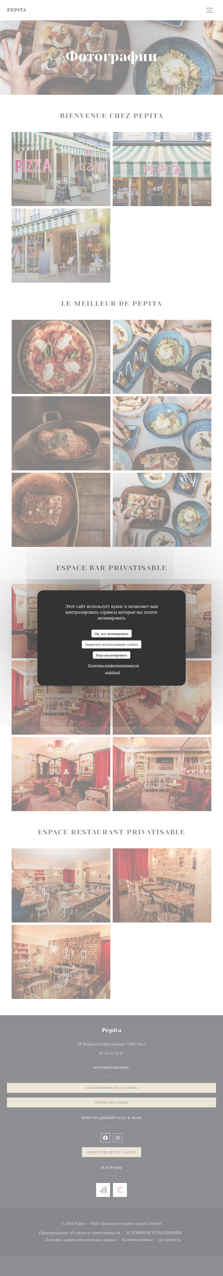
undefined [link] (112, 672)
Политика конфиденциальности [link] (113, 665)
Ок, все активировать (112, 633)
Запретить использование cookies (111, 644)
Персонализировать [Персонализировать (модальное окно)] (111, 655)
